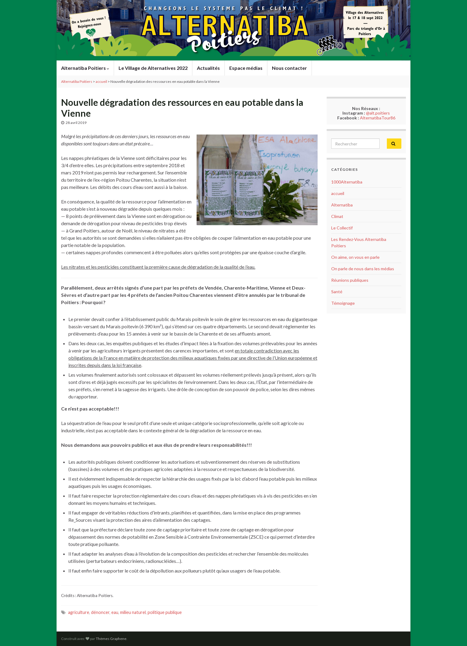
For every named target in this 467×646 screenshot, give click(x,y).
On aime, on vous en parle (355, 257)
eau (114, 612)
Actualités (208, 68)
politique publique (165, 612)
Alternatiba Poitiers (85, 68)
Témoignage (343, 303)
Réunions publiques (349, 280)
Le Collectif (342, 227)
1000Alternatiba (346, 181)
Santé (336, 291)
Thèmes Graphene (111, 638)
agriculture (78, 612)
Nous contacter (289, 68)
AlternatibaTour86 (377, 117)
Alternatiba (342, 204)
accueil (337, 193)
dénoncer (100, 612)
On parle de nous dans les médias (362, 268)
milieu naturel (133, 612)
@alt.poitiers (378, 112)
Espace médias (246, 68)
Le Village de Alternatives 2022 (153, 68)
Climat (337, 216)
